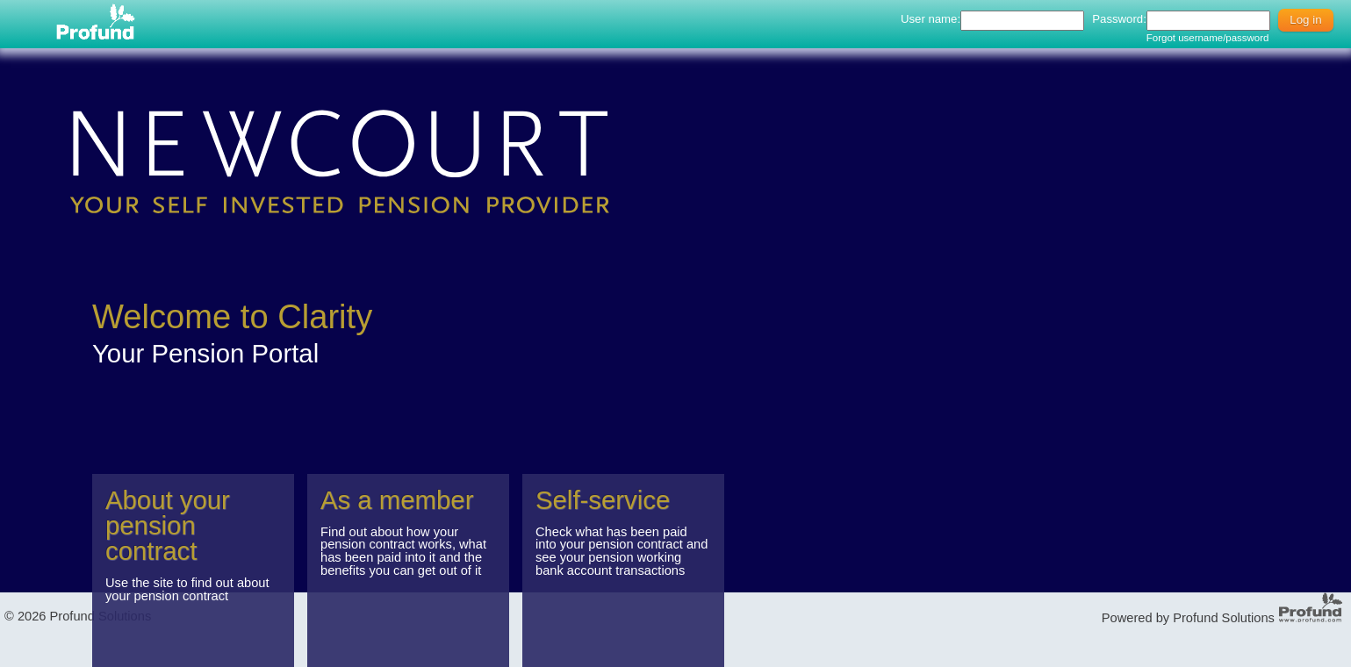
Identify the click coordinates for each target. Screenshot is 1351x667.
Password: (1119, 18)
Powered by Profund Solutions (1188, 618)
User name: (930, 18)
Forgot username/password (1207, 37)
